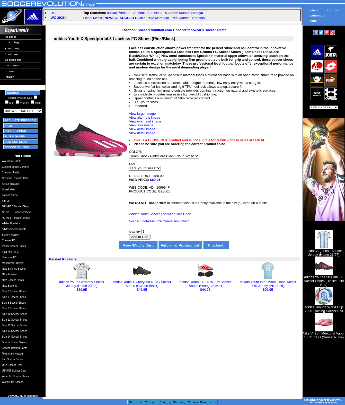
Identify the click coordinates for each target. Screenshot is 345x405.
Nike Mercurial (158, 18)
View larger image (142, 114)
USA (54, 13)
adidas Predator (119, 13)
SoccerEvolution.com (155, 30)
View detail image (142, 129)
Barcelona (155, 13)
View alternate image (144, 117)
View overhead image (145, 121)
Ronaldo (198, 18)
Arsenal (139, 13)
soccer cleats (215, 30)
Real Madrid (181, 18)
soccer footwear (188, 30)
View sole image (141, 125)
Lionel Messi (92, 18)
